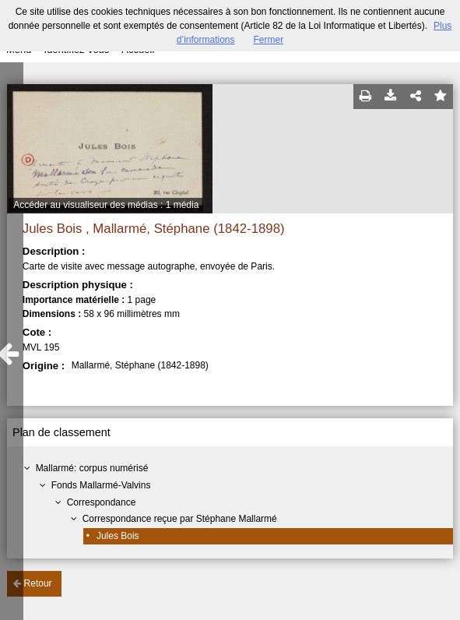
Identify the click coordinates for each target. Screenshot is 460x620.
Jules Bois (118, 535)
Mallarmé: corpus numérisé (92, 468)
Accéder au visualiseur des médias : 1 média (105, 204)
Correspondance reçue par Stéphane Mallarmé (180, 518)
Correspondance (101, 502)
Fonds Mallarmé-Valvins (101, 485)
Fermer (269, 39)
